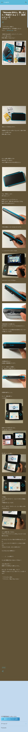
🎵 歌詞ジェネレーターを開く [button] (10, 719)
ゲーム (3, 667)
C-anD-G (6, 2)
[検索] (26, 2)
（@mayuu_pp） (10, 30)
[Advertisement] (14, 624)
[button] (3, 22)
